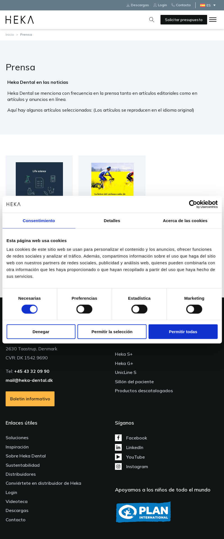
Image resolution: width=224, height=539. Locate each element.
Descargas (17, 510)
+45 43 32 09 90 (31, 371)
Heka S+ (124, 354)
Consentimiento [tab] (39, 220)
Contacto (16, 519)
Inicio (10, 34)
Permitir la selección (112, 331)
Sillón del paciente (134, 381)
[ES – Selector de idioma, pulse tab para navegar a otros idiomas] (209, 5)
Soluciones (17, 437)
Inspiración (17, 447)
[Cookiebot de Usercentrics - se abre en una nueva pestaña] (193, 204)
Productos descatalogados (144, 390)
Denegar (41, 331)
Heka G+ (124, 363)
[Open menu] (212, 19)
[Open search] (152, 19)
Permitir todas (183, 331)
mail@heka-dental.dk (29, 380)
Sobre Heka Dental (26, 456)
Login (11, 492)
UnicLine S (125, 372)
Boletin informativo (30, 399)
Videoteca (17, 501)
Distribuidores (21, 474)
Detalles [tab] (112, 220)
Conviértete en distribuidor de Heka (43, 483)
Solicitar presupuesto (184, 19)
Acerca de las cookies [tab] (185, 220)
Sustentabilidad (23, 465)
